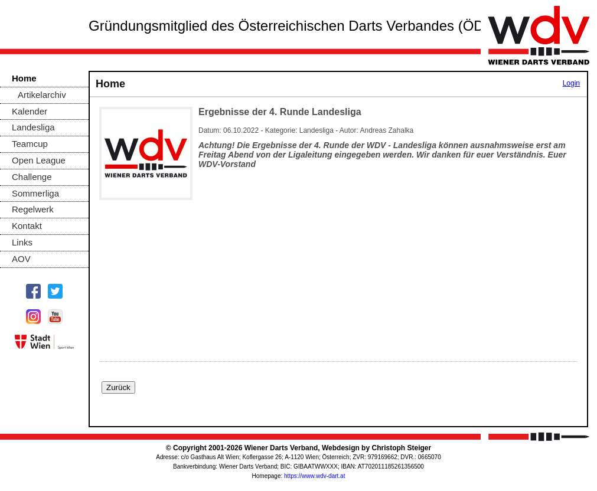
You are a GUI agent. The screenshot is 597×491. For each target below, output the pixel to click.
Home (24, 78)
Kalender (29, 111)
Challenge (32, 177)
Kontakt (27, 226)
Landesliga (33, 127)
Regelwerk (33, 209)
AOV (21, 259)
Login (571, 83)
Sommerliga (35, 193)
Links (22, 242)
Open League (39, 160)
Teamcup (30, 144)
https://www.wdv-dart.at (314, 476)
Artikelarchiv (42, 95)
